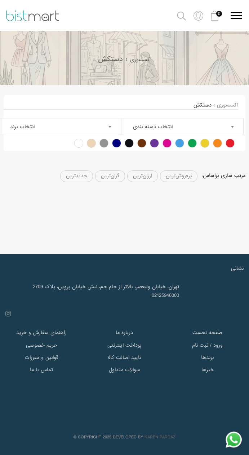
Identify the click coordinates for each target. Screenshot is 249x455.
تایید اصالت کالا (124, 357)
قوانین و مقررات (41, 357)
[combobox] (182, 126)
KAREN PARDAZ (159, 437)
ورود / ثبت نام (207, 345)
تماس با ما (41, 370)
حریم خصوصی (41, 345)
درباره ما (124, 333)
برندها (207, 357)
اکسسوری (140, 60)
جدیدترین (76, 176)
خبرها (207, 370)
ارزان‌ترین (142, 176)
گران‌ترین (110, 176)
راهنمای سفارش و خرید (41, 333)
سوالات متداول (124, 370)
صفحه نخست (207, 333)
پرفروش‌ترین (179, 176)
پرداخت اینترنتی (124, 345)
